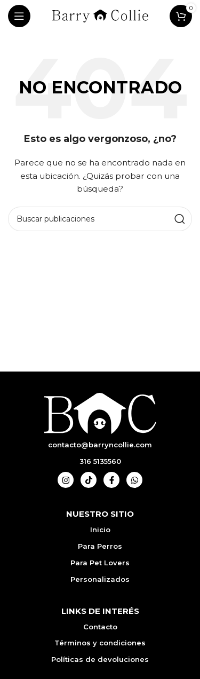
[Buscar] (100, 219)
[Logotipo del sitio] (100, 15)
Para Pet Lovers (100, 562)
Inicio (100, 529)
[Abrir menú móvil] (19, 16)
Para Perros (100, 546)
